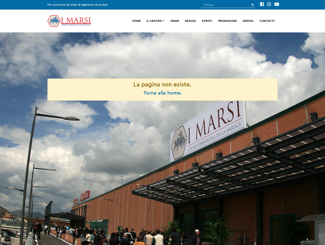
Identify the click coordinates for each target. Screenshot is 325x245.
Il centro (154, 21)
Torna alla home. (162, 93)
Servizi (248, 21)
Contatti (267, 21)
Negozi (190, 21)
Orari (174, 21)
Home (136, 21)
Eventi (207, 21)
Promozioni (227, 21)
